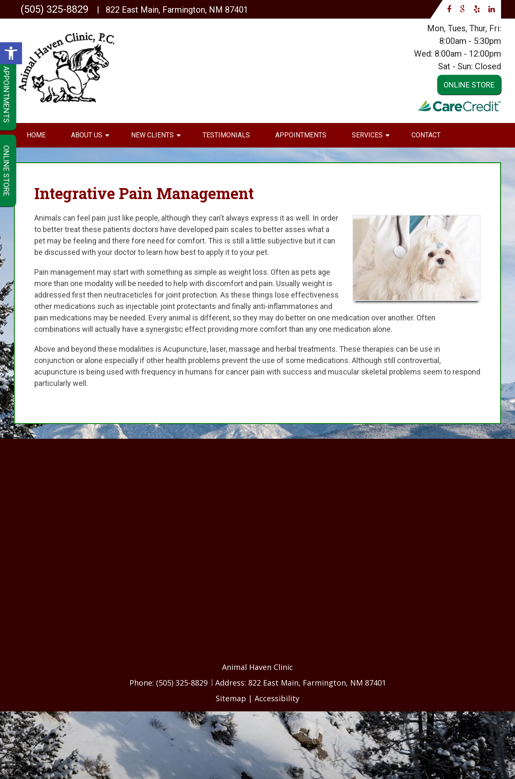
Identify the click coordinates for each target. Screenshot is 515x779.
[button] (11, 53)
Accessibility (277, 698)
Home (36, 135)
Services (367, 135)
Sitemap (231, 698)
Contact (426, 135)
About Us (86, 135)
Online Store (469, 84)
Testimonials (226, 135)
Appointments (300, 135)
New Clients (152, 135)
